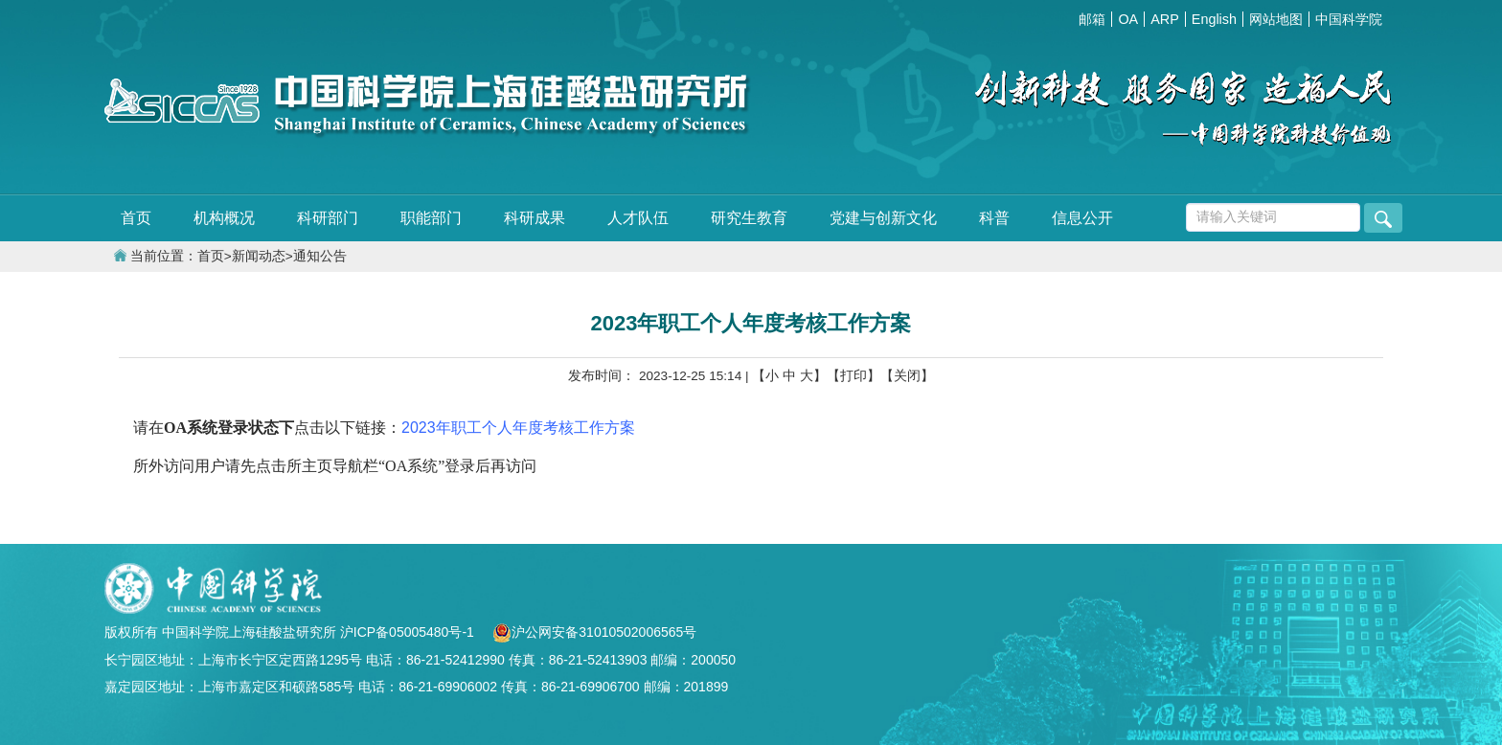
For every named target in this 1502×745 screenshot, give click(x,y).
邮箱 (1092, 19)
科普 (994, 218)
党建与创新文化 (883, 218)
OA (1128, 19)
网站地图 (1276, 19)
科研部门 (327, 218)
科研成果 (534, 218)
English (1214, 19)
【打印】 (853, 376)
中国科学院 (1348, 19)
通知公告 (320, 256)
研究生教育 (749, 218)
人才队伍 (638, 218)
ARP (1164, 19)
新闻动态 (258, 256)
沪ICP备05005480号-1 (409, 632)
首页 (136, 218)
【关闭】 (907, 376)
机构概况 (224, 218)
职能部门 (431, 218)
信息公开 (1082, 218)
